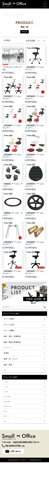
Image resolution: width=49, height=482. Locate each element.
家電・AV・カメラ (11, 361)
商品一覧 (14, 15)
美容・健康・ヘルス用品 (13, 348)
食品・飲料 (8, 366)
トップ (4, 15)
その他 (6, 373)
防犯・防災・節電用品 (12, 336)
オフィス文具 (9, 325)
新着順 (42, 40)
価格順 (34, 40)
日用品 (6, 355)
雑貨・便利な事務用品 (12, 342)
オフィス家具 (27, 15)
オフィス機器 (9, 330)
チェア (39, 15)
